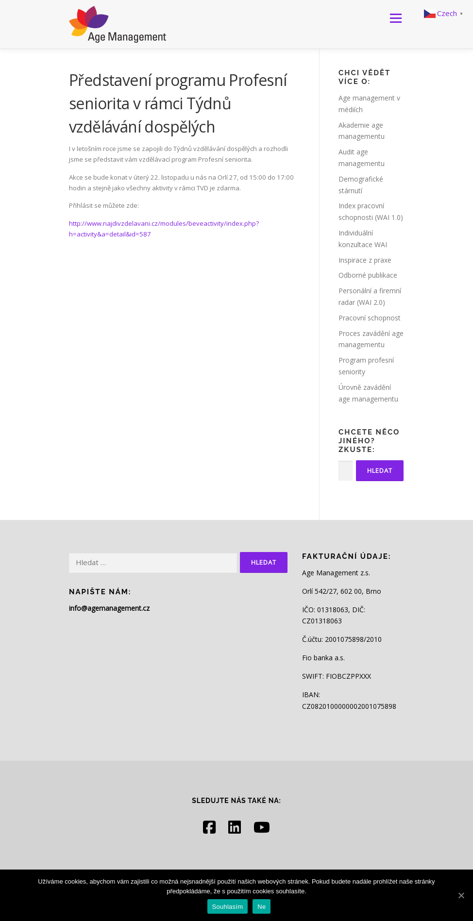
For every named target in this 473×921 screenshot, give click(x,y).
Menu (395, 18)
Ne (261, 906)
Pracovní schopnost (369, 317)
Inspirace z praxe (364, 260)
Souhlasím (227, 906)
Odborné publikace (367, 275)
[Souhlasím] (461, 895)
